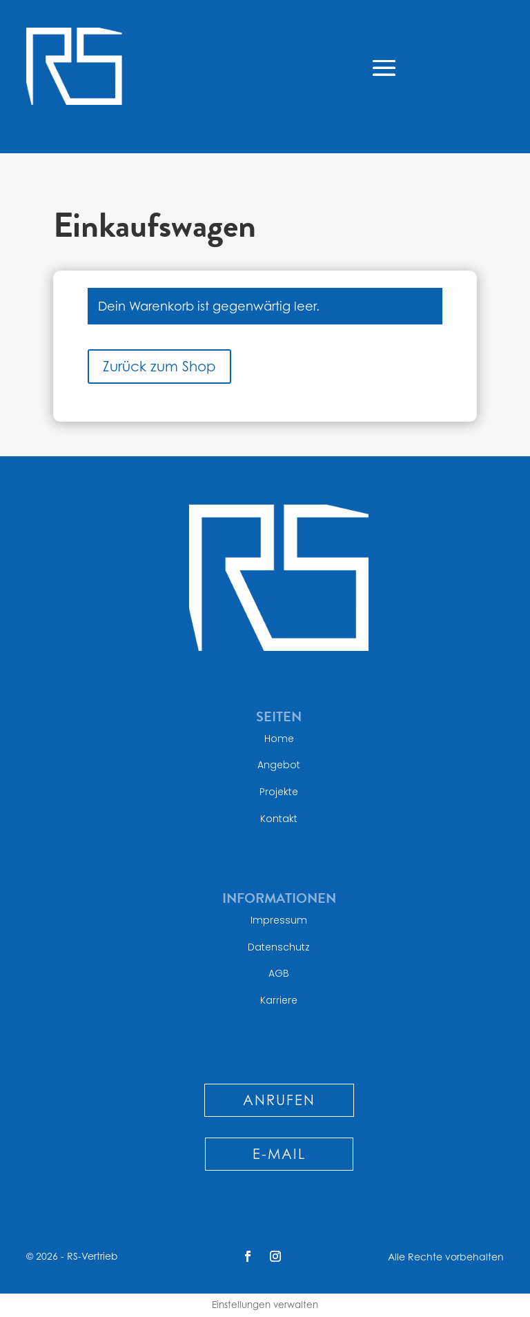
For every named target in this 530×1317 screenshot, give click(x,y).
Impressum (279, 920)
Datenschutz (279, 947)
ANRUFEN (279, 1100)
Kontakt (278, 819)
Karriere (278, 1000)
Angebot (278, 765)
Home (279, 738)
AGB (278, 973)
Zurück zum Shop (159, 366)
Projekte (278, 792)
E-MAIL (279, 1154)
